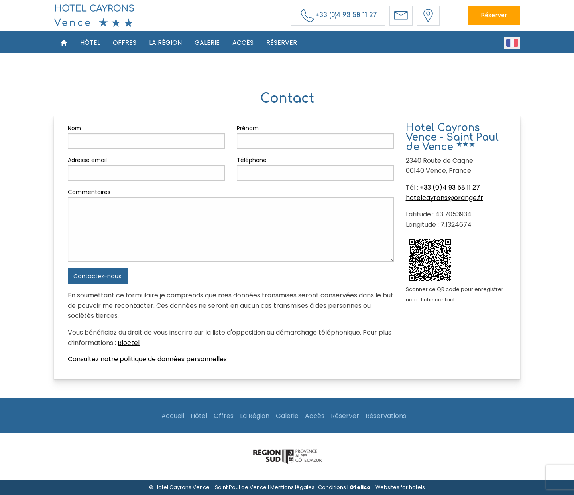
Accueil (172, 415)
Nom (74, 128)
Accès (243, 42)
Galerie (207, 42)
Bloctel (129, 342)
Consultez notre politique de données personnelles (147, 359)
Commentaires (89, 192)
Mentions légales (292, 487)
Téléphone (252, 160)
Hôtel (90, 42)
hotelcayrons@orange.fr (444, 197)
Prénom (248, 128)
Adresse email (87, 160)
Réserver (494, 15)
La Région (165, 42)
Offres (124, 42)
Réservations (386, 415)
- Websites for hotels (387, 487)
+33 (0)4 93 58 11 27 (450, 187)
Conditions (332, 487)
